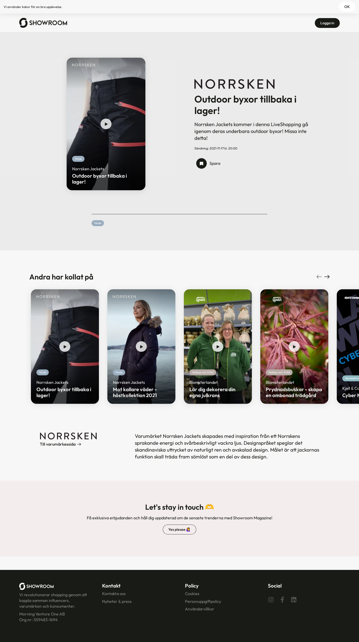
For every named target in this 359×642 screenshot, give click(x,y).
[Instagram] (271, 599)
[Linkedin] (294, 599)
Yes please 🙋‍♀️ (179, 529)
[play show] (106, 124)
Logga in (327, 23)
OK (347, 6)
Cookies (192, 593)
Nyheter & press (117, 601)
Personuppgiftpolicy (203, 601)
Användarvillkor (199, 609)
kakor (26, 7)
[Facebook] (282, 599)
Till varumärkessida (60, 444)
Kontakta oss (114, 593)
